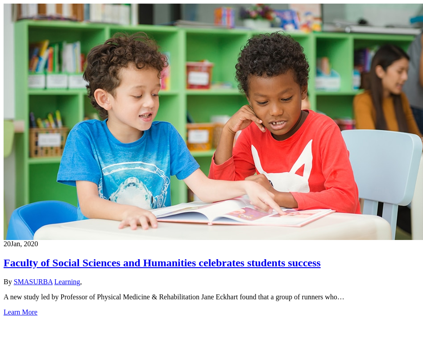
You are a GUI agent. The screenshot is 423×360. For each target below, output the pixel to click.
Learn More (20, 312)
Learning (67, 282)
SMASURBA (33, 282)
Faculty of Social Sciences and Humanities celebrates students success (162, 263)
